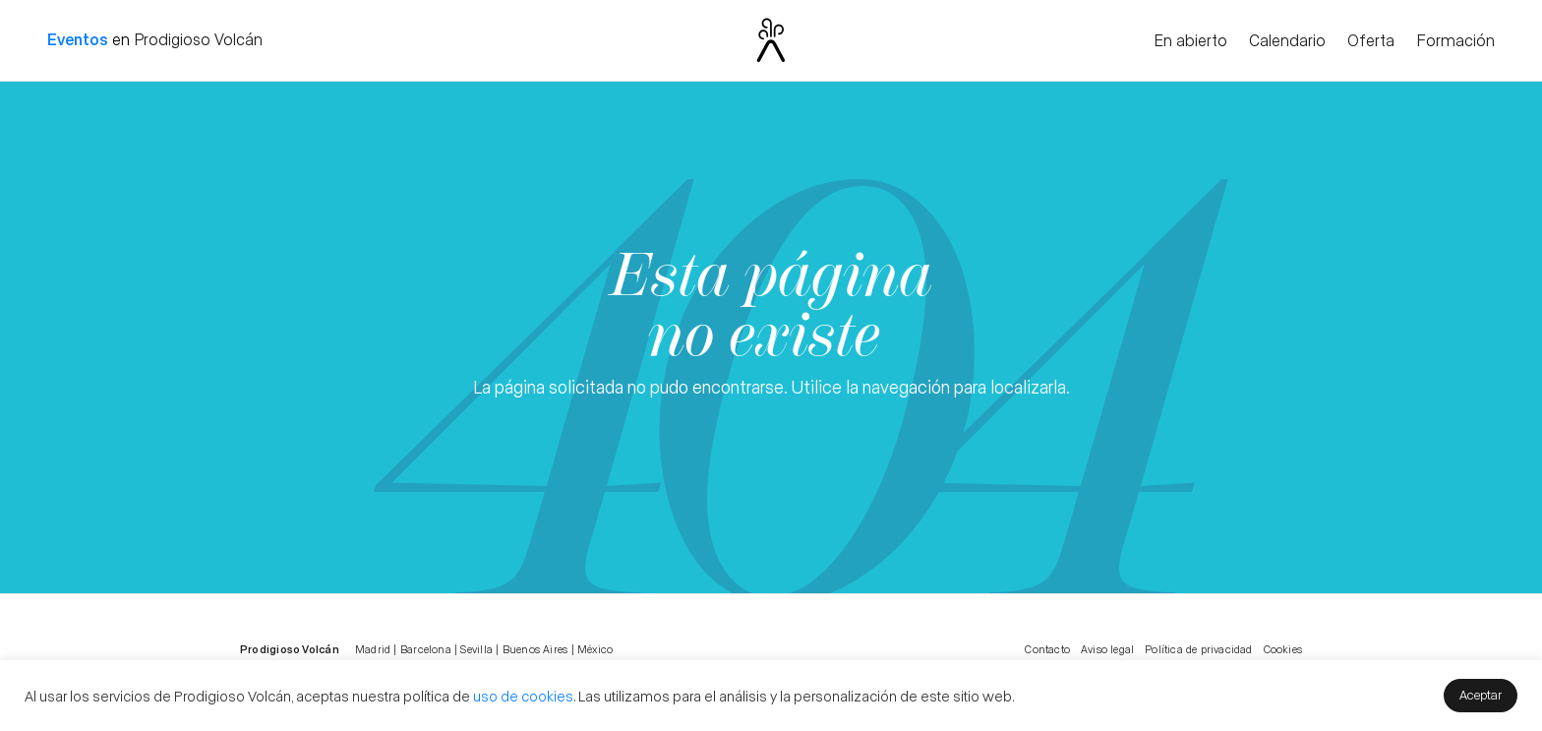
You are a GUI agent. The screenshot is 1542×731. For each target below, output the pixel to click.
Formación (1455, 41)
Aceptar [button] (1480, 694)
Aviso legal (1107, 648)
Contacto (1047, 648)
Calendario (1287, 41)
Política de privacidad (1198, 648)
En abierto (1190, 41)
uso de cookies (523, 695)
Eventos (77, 39)
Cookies (1283, 648)
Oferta (1370, 41)
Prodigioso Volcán (198, 39)
